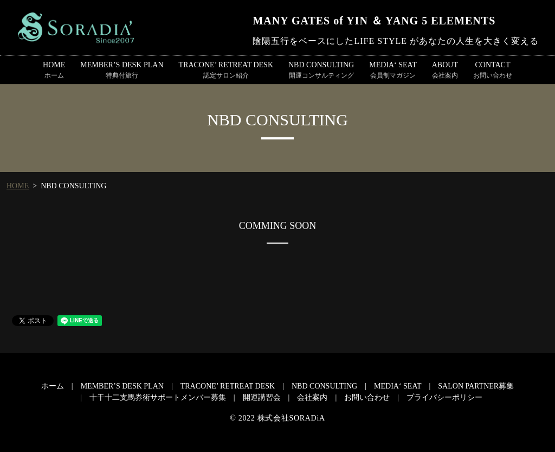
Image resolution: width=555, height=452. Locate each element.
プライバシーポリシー (444, 397)
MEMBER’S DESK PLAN (121, 70)
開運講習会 (262, 397)
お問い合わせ (367, 397)
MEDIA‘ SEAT (393, 70)
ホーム (52, 386)
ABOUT (445, 70)
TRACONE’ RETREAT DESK (226, 70)
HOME (54, 70)
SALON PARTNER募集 (476, 386)
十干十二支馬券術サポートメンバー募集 (157, 397)
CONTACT (492, 70)
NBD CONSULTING (321, 70)
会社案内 (312, 397)
